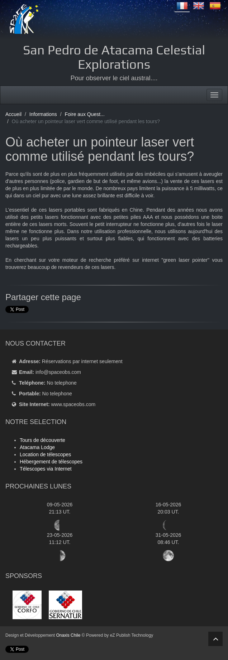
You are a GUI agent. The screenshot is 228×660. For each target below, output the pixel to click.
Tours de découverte (42, 440)
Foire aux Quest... (85, 114)
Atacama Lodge (37, 447)
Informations (43, 114)
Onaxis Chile (68, 635)
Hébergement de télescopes (51, 461)
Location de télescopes (45, 454)
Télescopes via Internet (46, 469)
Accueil (13, 114)
